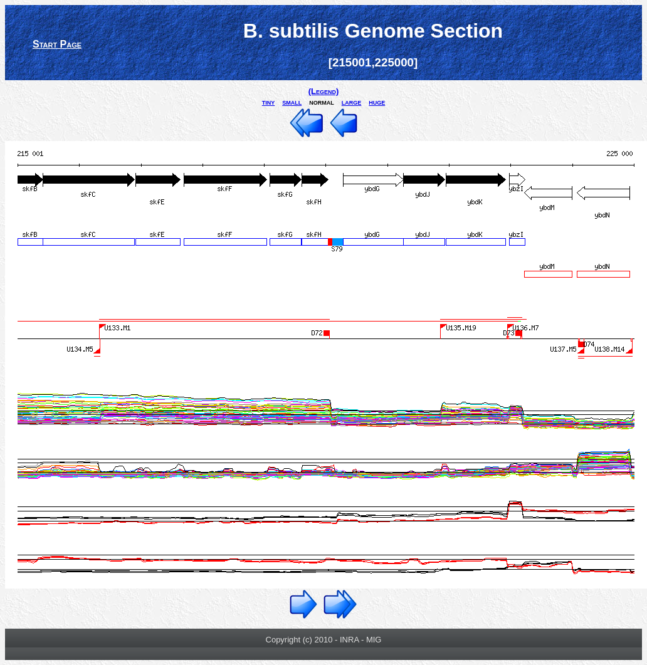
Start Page (57, 44)
